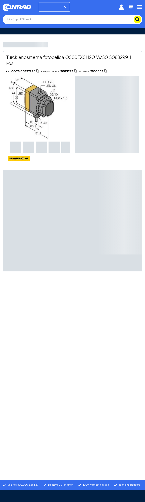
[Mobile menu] (139, 7)
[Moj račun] (121, 7)
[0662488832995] (25, 71)
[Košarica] (130, 7)
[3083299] (68, 71)
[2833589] (98, 71)
